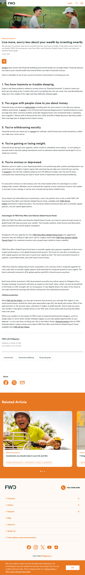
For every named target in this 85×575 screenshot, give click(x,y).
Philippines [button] (46, 556)
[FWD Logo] (11, 3)
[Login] (69, 3)
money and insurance (14, 462)
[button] (69, 3)
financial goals (45, 358)
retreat (33, 131)
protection (47, 462)
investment (8, 358)
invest (38, 462)
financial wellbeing (26, 358)
